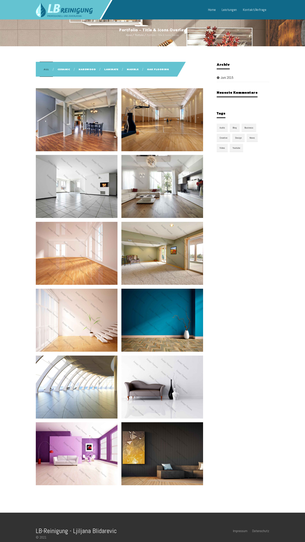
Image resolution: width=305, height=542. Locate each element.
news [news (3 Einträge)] (252, 137)
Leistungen (229, 9)
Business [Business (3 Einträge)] (249, 127)
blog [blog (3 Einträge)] (235, 127)
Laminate (111, 69)
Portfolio (139, 35)
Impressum (240, 531)
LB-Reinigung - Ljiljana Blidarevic (76, 531)
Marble (132, 69)
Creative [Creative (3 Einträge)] (223, 137)
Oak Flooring (158, 69)
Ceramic (64, 69)
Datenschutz (260, 531)
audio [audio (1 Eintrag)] (222, 127)
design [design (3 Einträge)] (238, 137)
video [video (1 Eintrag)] (222, 147)
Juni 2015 (227, 77)
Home (212, 9)
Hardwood (87, 69)
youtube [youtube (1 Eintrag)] (236, 147)
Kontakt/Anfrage (254, 9)
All (46, 69)
